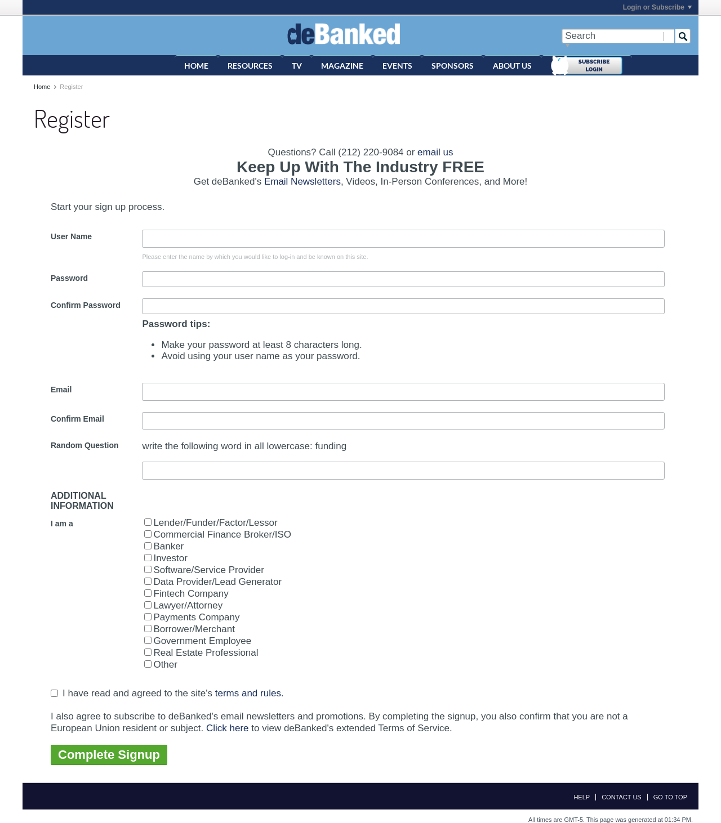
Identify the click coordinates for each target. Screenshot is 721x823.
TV (297, 65)
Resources (250, 65)
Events (397, 65)
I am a (62, 523)
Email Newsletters (302, 181)
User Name (71, 236)
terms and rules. (249, 693)
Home (196, 65)
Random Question (85, 445)
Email (61, 389)
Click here (227, 727)
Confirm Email (77, 418)
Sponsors (452, 65)
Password (69, 278)
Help (581, 797)
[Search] (618, 36)
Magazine (342, 65)
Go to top (670, 797)
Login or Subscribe (657, 7)
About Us (512, 65)
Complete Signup (109, 755)
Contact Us (622, 797)
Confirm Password (86, 305)
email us (435, 152)
